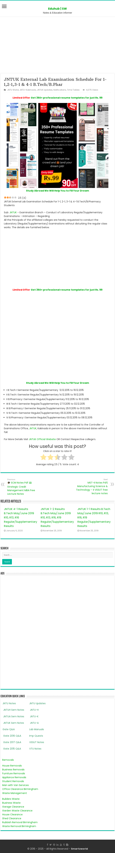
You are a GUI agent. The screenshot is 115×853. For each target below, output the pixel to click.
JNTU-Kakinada (28, 90)
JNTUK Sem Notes (13, 723)
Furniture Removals (13, 773)
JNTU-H (34, 710)
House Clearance (12, 814)
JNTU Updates (37, 703)
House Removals (12, 765)
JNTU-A (34, 723)
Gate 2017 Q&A (12, 742)
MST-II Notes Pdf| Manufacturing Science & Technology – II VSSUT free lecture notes (90, 486)
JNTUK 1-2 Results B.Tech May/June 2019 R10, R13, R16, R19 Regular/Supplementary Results (57, 517)
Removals (8, 760)
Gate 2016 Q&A (12, 735)
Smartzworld (79, 848)
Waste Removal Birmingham (19, 826)
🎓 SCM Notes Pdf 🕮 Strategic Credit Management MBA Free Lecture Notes (24, 487)
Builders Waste (11, 799)
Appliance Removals (14, 777)
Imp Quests (36, 735)
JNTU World (13, 90)
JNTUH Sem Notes (13, 710)
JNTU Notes (9, 703)
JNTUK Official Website (42, 439)
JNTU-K (33, 716)
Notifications (59, 90)
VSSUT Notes (36, 742)
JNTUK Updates (45, 90)
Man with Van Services (15, 785)
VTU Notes (35, 748)
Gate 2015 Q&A (12, 748)
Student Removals (13, 781)
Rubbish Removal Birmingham (20, 822)
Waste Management (14, 793)
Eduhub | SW (57, 9)
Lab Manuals (36, 729)
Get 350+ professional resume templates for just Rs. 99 (66, 97)
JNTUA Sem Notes (13, 716)
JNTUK (13, 212)
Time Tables (73, 90)
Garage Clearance (13, 806)
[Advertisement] (57, 44)
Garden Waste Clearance (17, 810)
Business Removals (13, 769)
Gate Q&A (9, 729)
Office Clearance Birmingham (20, 789)
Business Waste (11, 802)
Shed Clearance (11, 818)
